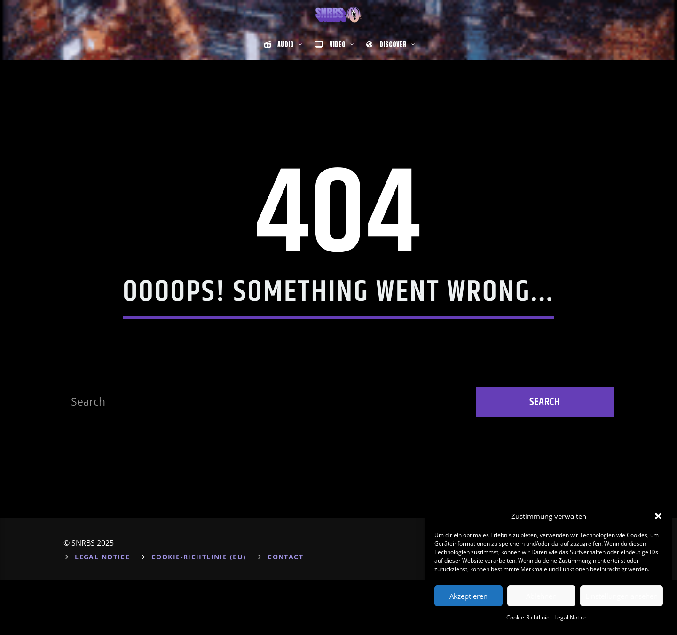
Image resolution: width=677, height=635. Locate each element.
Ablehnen (541, 596)
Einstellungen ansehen (621, 596)
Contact (285, 611)
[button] (658, 516)
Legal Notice (570, 617)
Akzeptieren (468, 596)
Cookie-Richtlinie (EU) (198, 611)
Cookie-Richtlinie (528, 617)
